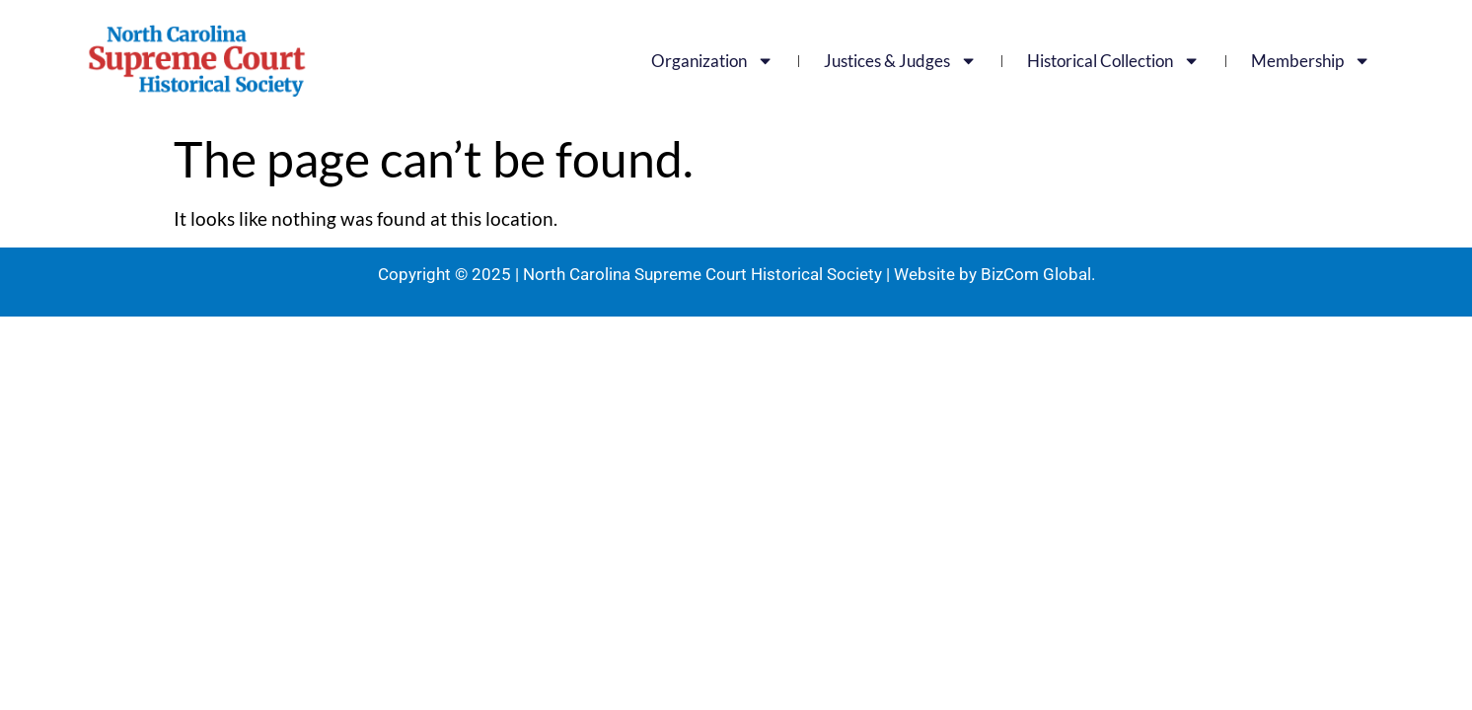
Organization (712, 61)
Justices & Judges (900, 61)
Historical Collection (1113, 61)
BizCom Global (1036, 274)
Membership (1310, 61)
